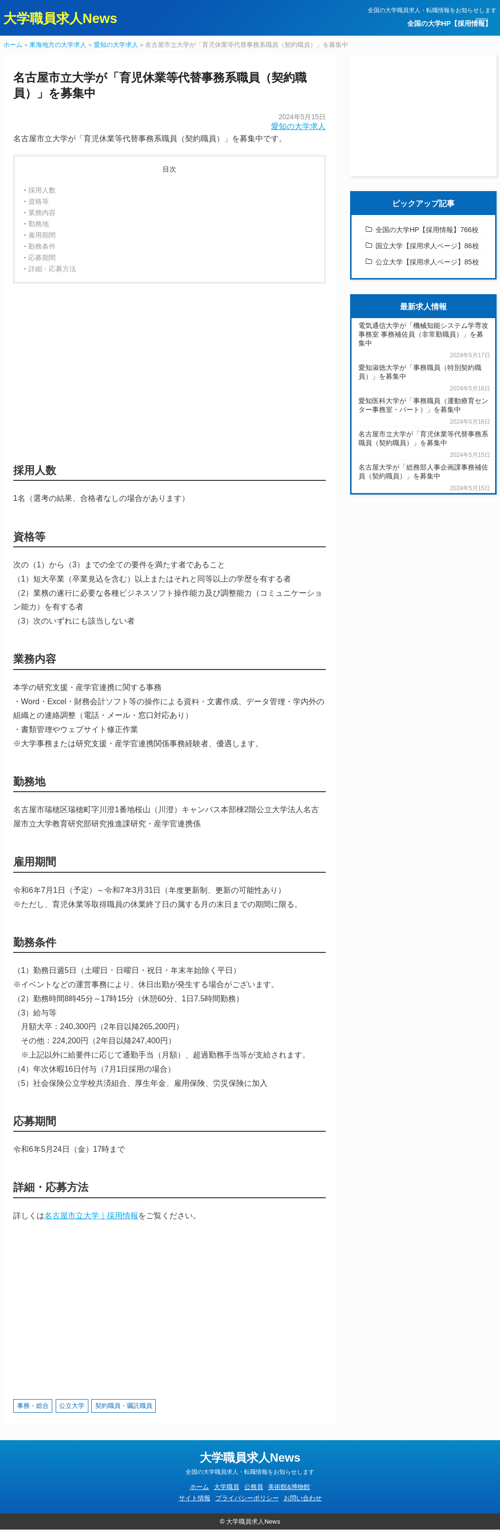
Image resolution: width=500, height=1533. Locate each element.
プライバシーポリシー (247, 1501)
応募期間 (42, 261)
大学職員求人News (66, 19)
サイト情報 (194, 1501)
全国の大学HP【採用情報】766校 (427, 233)
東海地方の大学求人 (57, 48)
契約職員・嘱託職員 (123, 1409)
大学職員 (226, 1490)
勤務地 (38, 227)
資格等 (38, 205)
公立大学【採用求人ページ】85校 (427, 265)
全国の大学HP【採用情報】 (449, 23)
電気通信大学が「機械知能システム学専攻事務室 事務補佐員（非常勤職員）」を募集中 (423, 337)
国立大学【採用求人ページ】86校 (427, 249)
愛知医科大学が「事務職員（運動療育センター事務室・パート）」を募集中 (423, 408)
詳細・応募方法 (52, 272)
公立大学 (71, 1409)
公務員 (253, 1490)
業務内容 (42, 216)
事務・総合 (33, 1409)
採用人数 (42, 193)
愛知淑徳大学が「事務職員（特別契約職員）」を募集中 (419, 375)
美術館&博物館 (289, 1490)
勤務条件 (42, 250)
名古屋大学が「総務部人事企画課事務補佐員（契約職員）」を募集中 (423, 475)
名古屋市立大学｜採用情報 (91, 1219)
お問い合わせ (303, 1501)
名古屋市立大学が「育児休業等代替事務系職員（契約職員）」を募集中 (423, 441)
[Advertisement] (169, 374)
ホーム (12, 48)
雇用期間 (42, 238)
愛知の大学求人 (116, 48)
